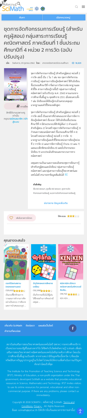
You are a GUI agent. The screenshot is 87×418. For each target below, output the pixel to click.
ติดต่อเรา (30, 325)
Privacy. (38, 406)
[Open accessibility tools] (80, 411)
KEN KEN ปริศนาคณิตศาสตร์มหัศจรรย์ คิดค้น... (70, 286)
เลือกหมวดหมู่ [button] (63, 17)
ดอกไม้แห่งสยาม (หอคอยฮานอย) (13, 284)
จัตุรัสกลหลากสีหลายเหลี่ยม (43, 284)
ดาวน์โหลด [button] (25, 106)
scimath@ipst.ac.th (27, 410)
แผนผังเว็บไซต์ (45, 325)
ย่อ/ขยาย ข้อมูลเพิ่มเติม (56, 203)
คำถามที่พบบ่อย (13, 331)
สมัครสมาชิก (16, 118)
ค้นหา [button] (22, 17)
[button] (83, 6)
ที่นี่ (66, 175)
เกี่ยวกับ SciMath (13, 325)
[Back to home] (13, 6)
